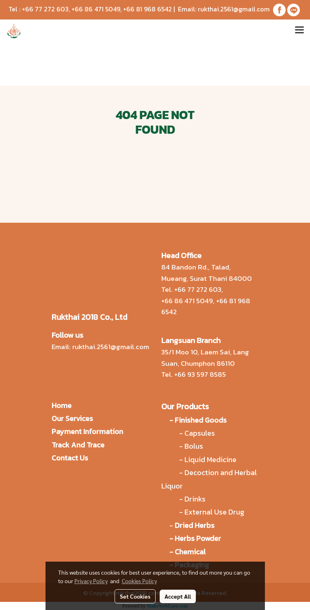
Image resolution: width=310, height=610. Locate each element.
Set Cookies (135, 596)
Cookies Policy (139, 580)
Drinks (195, 498)
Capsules (199, 433)
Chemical (190, 551)
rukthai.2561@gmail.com (234, 9)
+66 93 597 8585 (200, 374)
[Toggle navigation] (299, 31)
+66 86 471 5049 (96, 9)
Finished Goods (201, 420)
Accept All (178, 596)
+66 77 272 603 (45, 9)
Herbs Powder (198, 538)
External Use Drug (215, 511)
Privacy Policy (91, 580)
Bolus (193, 446)
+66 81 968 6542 (147, 9)
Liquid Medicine (210, 459)
